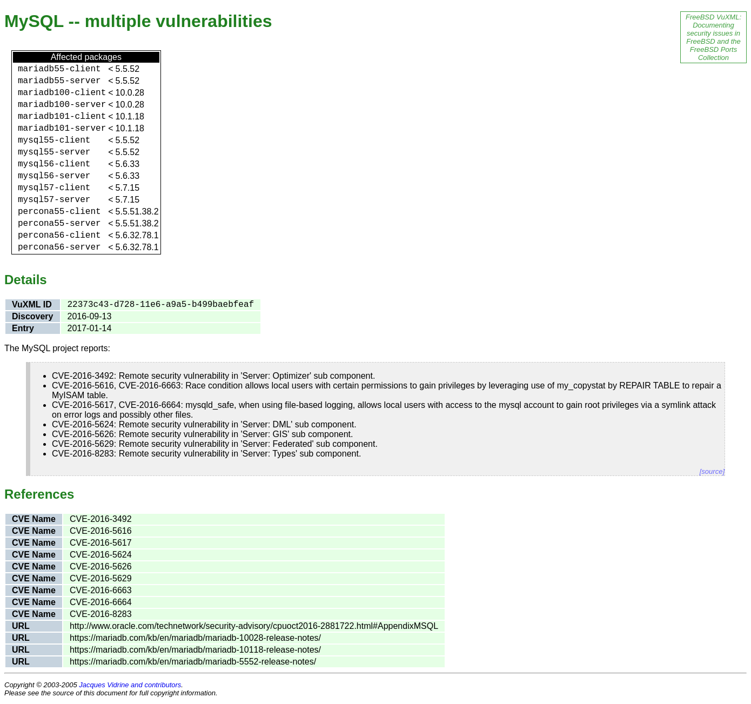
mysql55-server (54, 152)
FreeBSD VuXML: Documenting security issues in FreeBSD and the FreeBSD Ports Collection (713, 37)
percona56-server (59, 247)
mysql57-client (54, 188)
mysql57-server (54, 200)
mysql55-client (54, 140)
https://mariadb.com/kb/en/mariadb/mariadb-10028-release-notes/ (195, 637)
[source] (712, 471)
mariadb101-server (62, 128)
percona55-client (59, 212)
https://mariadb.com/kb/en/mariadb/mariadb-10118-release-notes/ (195, 649)
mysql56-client (54, 164)
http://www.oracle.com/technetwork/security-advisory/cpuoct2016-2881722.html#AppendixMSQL (254, 626)
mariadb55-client (59, 69)
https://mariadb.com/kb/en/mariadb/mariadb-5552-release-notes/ (193, 661)
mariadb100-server (62, 105)
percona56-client (59, 235)
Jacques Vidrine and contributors (130, 685)
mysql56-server (54, 176)
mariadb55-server (59, 81)
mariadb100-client (62, 93)
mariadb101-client (62, 117)
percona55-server (59, 224)
